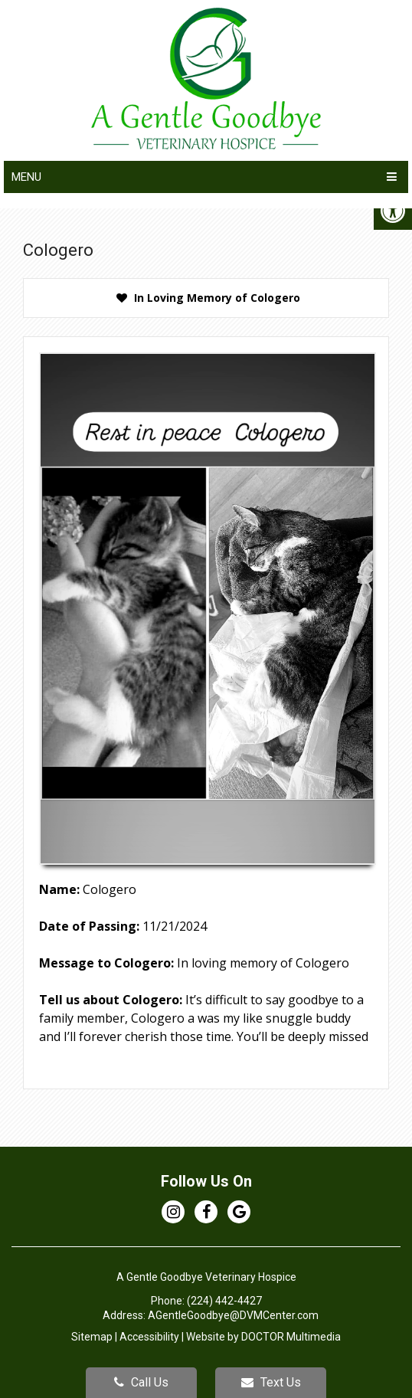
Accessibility (149, 1337)
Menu (26, 177)
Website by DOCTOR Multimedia (263, 1337)
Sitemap (92, 1337)
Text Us (271, 1382)
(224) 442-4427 (224, 1301)
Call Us (141, 1382)
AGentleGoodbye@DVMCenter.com (233, 1315)
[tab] (206, 298)
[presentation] (206, 298)
